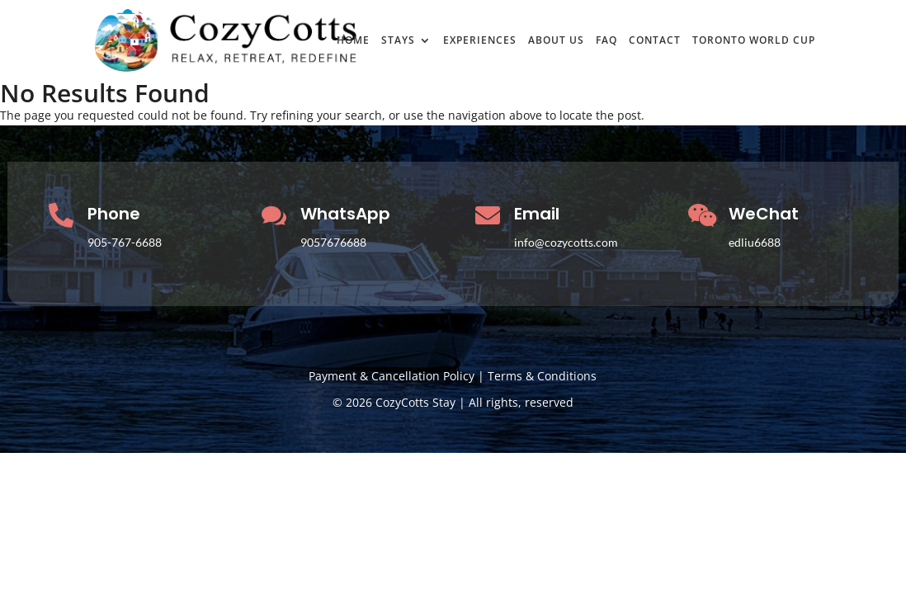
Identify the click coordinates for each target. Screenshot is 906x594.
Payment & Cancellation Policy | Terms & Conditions (453, 376)
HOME (353, 41)
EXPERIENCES (480, 41)
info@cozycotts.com (566, 242)
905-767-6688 (124, 242)
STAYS (398, 41)
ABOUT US (556, 41)
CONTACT (655, 41)
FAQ (606, 41)
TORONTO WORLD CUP (753, 41)
